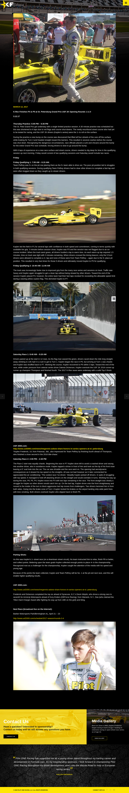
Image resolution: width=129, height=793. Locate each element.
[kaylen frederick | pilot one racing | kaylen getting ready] (64, 57)
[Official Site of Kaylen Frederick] (6, 8)
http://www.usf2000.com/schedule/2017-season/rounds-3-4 (38, 618)
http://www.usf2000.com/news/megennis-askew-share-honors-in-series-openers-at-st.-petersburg (55, 590)
